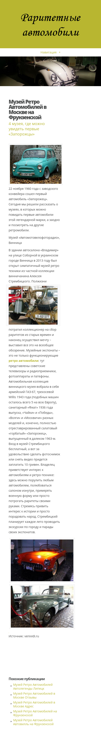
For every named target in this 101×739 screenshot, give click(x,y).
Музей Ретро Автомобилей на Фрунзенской (35, 713)
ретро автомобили (23, 361)
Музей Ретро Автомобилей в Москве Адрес (34, 704)
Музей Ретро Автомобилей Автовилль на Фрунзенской (33, 722)
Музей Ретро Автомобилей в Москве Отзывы (34, 695)
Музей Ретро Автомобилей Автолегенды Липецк (33, 687)
